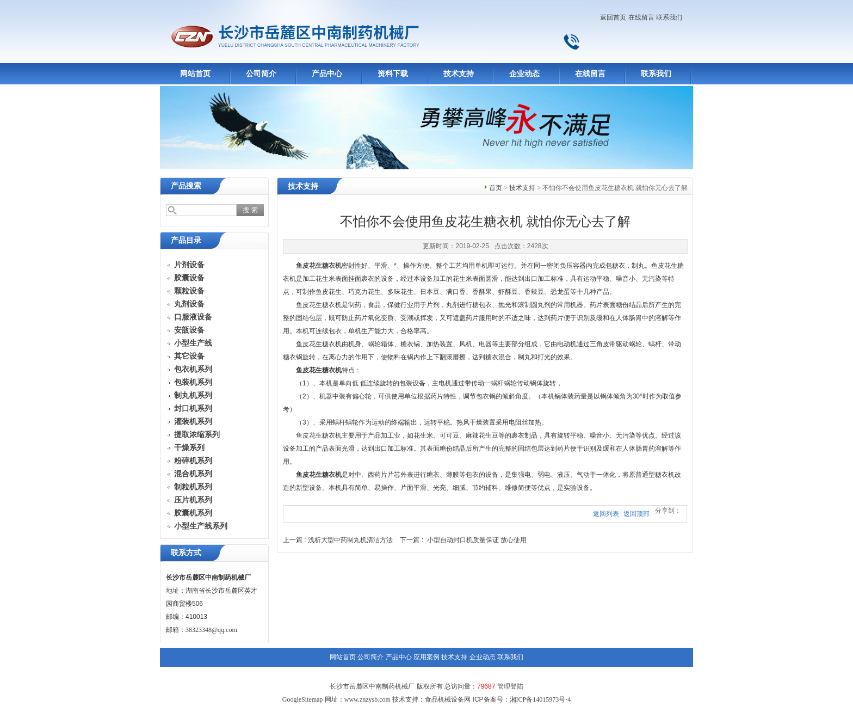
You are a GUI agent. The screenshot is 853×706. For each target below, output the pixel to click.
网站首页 (195, 74)
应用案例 (426, 657)
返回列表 (606, 514)
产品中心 (327, 74)
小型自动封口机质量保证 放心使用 (477, 540)
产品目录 (186, 240)
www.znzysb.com (367, 699)
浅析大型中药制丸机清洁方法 (350, 540)
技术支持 (458, 74)
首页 (495, 188)
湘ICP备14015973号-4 (540, 699)
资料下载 (393, 74)
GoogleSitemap (302, 699)
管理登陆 (510, 686)
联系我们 (669, 17)
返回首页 (613, 17)
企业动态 (524, 74)
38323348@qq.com (211, 630)
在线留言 (641, 17)
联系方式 (186, 553)
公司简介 (261, 74)
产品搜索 (186, 186)
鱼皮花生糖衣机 (319, 265)
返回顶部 (636, 514)
